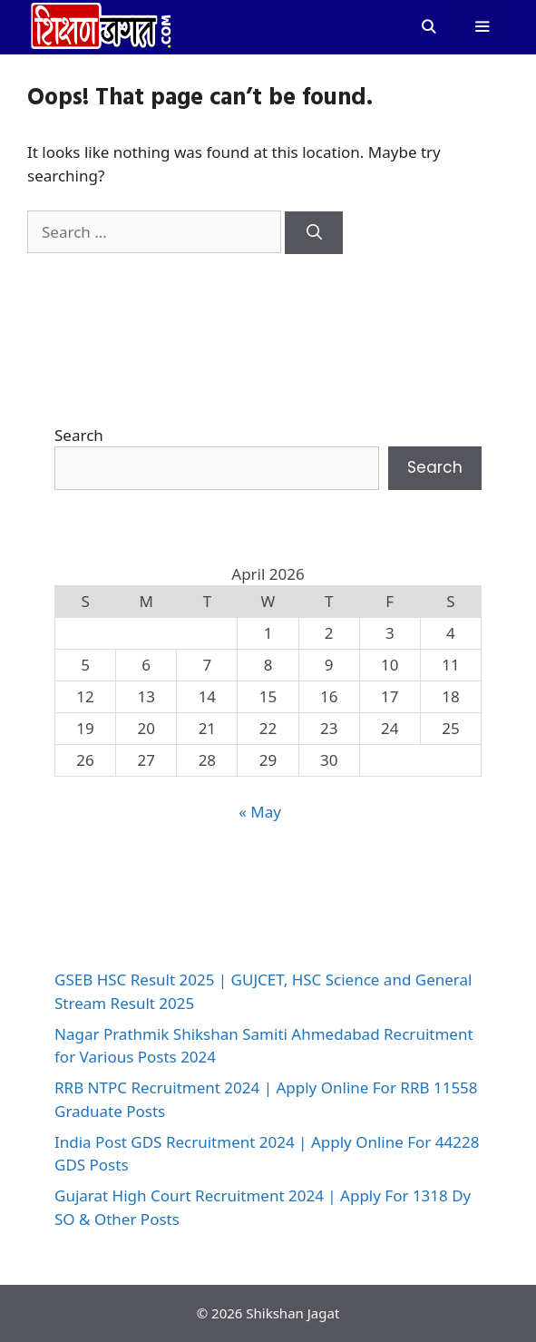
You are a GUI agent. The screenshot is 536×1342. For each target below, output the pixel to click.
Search (78, 435)
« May (260, 811)
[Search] (314, 233)
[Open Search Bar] (427, 27)
